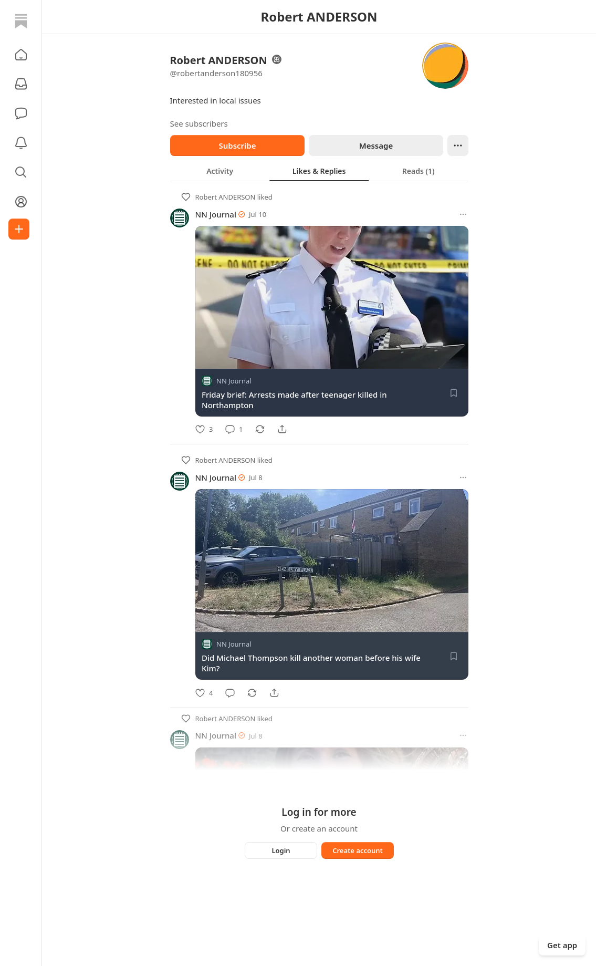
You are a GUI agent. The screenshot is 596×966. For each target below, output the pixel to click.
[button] (21, 54)
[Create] (18, 229)
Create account (357, 850)
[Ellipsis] (457, 145)
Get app (562, 945)
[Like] (204, 429)
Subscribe (237, 145)
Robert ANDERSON (225, 197)
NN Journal (215, 214)
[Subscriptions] (21, 84)
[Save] (453, 393)
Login (280, 850)
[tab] (219, 170)
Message (375, 145)
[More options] (463, 214)
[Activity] (21, 142)
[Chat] (21, 113)
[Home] (21, 21)
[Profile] (21, 201)
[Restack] (260, 429)
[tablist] (319, 170)
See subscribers (199, 123)
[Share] (282, 429)
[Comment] (234, 429)
